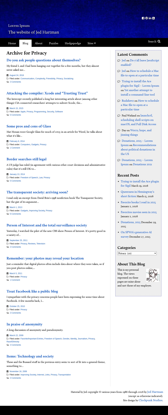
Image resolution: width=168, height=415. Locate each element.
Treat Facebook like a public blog (39, 301)
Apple (23, 116)
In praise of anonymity (29, 334)
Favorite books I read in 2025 (137, 186)
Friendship (50, 78)
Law (40, 183)
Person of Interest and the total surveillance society (50, 232)
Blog (25, 43)
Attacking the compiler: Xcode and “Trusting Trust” (51, 95)
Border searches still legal (32, 164)
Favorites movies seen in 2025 (137, 195)
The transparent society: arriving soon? (45, 197)
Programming (40, 116)
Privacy (59, 78)
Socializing (68, 78)
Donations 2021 (133, 150)
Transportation (64, 385)
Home (12, 43)
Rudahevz (127, 96)
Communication (27, 78)
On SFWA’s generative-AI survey (138, 214)
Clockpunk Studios (151, 409)
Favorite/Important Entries (32, 349)
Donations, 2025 (130, 205)
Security (50, 116)
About (38, 43)
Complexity (40, 78)
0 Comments (15, 120)
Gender (66, 349)
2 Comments (15, 82)
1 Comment (15, 153)
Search (154, 41)
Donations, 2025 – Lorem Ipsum (140, 133)
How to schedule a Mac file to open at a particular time (139, 100)
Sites (92, 43)
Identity (73, 349)
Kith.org (148, 8)
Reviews (31, 254)
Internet (40, 385)
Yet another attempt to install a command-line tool (138, 87)
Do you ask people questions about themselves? (53, 59)
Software (59, 116)
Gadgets (35, 149)
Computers (25, 149)
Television (41, 254)
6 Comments (15, 219)
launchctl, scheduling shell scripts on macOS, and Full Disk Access (140, 114)
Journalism (82, 349)
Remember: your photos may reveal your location (55, 268)
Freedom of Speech (29, 183)
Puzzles (53, 43)
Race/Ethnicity (13, 352)
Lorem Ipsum (33, 23)
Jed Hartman (156, 401)
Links (47, 385)
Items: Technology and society (36, 366)
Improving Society (37, 216)
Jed (123, 60)
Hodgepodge (73, 43)
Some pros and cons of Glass (34, 131)
